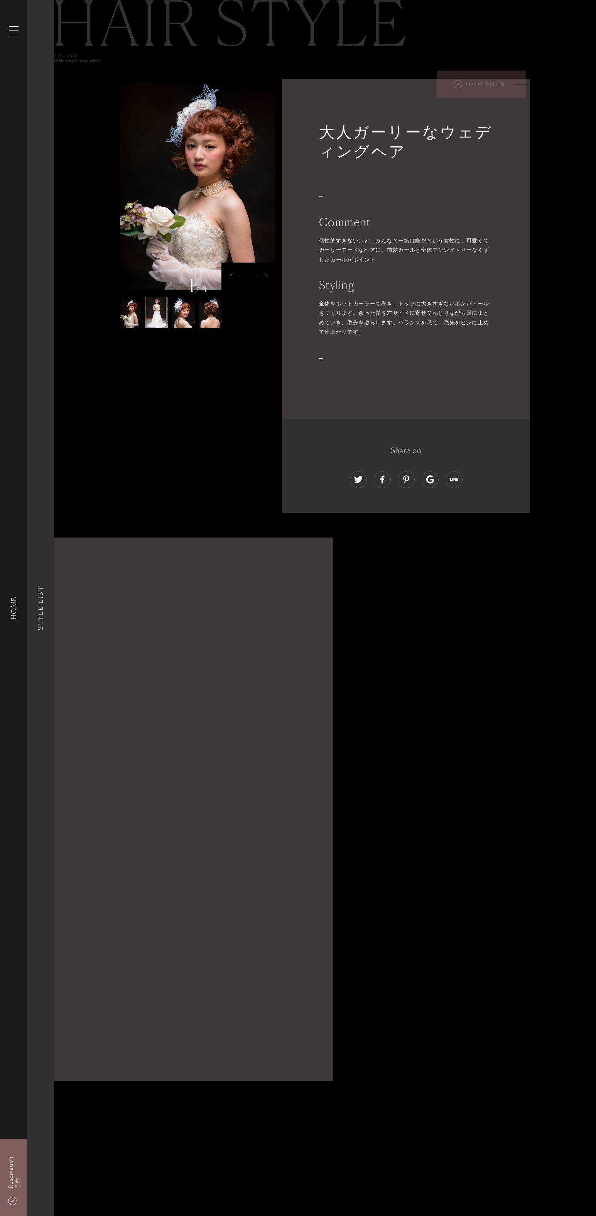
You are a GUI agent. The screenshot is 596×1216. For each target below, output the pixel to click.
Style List (40, 608)
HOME (13, 608)
